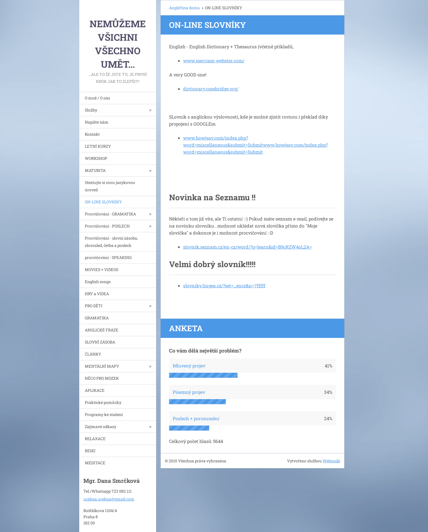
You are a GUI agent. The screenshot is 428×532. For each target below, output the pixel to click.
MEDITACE (95, 462)
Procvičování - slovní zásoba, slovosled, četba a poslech (111, 241)
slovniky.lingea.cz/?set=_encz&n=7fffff (224, 285)
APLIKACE (94, 390)
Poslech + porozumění (196, 418)
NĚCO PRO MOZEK (102, 378)
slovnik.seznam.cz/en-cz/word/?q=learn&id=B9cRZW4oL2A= (247, 247)
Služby (91, 110)
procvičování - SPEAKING (108, 257)
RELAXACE (95, 438)
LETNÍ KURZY (98, 146)
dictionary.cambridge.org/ (210, 89)
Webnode (331, 460)
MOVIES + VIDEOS (101, 269)
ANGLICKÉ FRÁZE (101, 330)
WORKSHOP (96, 158)
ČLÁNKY (93, 354)
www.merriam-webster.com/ (213, 60)
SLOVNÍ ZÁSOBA (100, 342)
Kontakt (92, 134)
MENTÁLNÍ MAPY (102, 366)
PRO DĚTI (94, 305)
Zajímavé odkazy (100, 426)
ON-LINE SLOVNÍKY (103, 201)
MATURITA (95, 170)
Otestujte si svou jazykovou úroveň (110, 186)
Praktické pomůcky (103, 402)
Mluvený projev (189, 366)
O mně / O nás (97, 98)
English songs (98, 281)
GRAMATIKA (97, 317)
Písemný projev (189, 392)
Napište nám (96, 122)
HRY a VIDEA (97, 293)
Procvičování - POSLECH (107, 226)
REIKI (90, 450)
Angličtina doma (184, 7)
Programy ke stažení (104, 414)
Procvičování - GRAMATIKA (110, 214)
